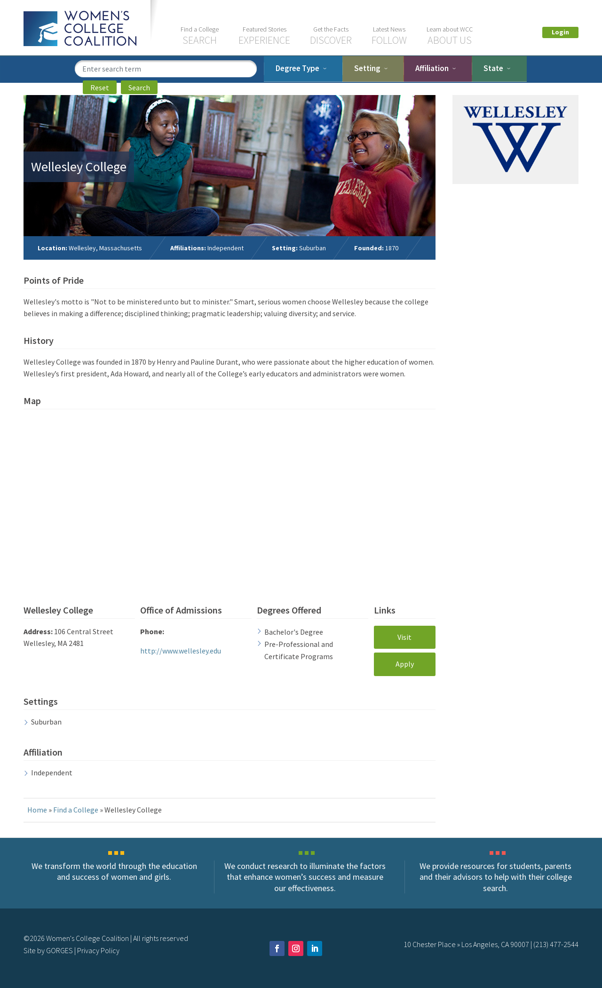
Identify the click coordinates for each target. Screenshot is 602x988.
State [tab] (493, 68)
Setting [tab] (367, 68)
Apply (405, 664)
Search (200, 36)
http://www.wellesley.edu (180, 650)
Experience (264, 36)
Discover (331, 36)
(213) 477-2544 (555, 944)
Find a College (75, 809)
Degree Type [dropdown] (297, 68)
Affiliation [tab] (432, 68)
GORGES (59, 950)
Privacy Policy (98, 950)
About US (450, 36)
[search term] (166, 68)
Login (560, 32)
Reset (99, 87)
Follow (389, 36)
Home (37, 809)
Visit (404, 637)
